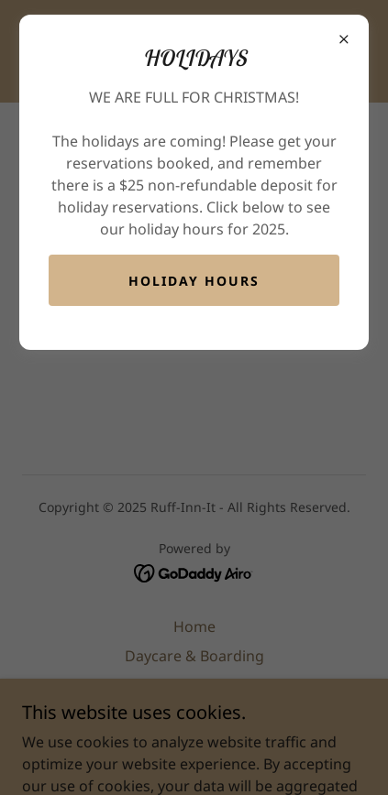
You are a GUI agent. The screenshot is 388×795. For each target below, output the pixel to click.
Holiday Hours (194, 280)
